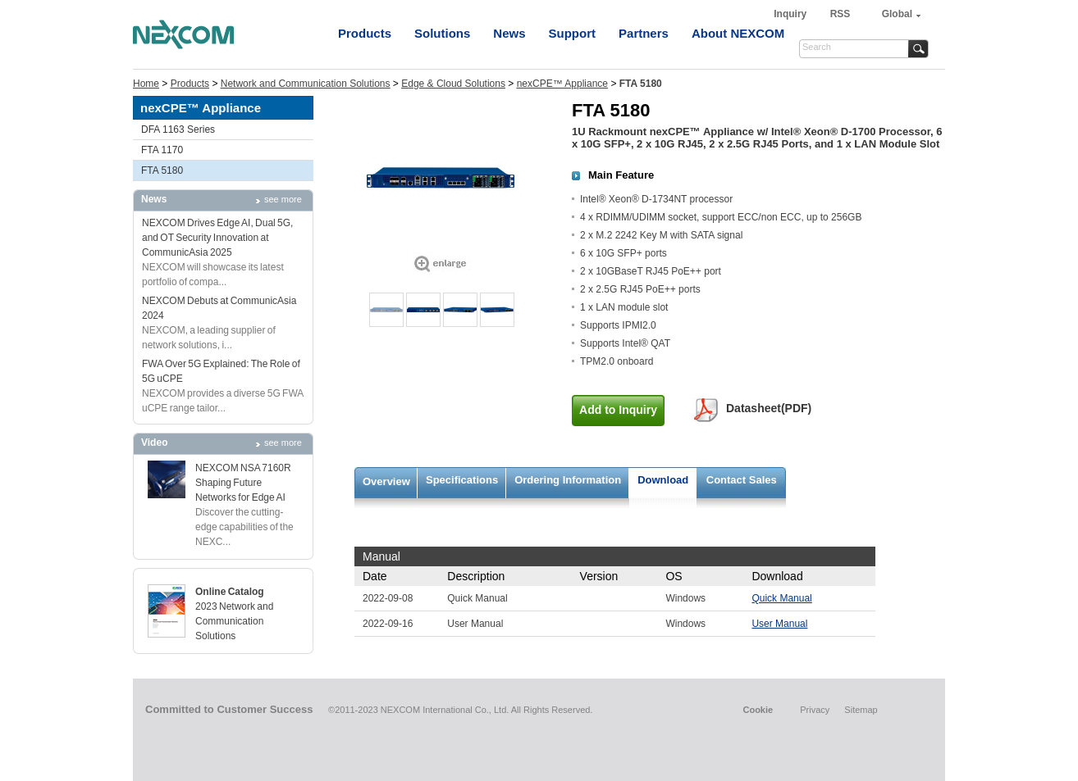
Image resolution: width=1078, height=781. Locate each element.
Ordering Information (567, 480)
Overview (386, 481)
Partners (644, 33)
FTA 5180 (162, 170)
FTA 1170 (162, 150)
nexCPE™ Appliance (562, 83)
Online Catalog (229, 591)
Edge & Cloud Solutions (453, 83)
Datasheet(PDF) (768, 408)
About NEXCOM (738, 33)
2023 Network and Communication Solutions (234, 621)
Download (662, 480)
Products (364, 33)
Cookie (757, 710)
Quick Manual (781, 598)
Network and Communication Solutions (306, 83)
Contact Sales (741, 480)
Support (572, 33)
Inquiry (791, 14)
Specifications (462, 480)
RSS (840, 14)
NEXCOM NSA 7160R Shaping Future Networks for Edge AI (243, 482)
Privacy (814, 710)
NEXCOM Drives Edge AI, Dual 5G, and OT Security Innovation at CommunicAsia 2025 (217, 237)
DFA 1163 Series (178, 129)
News (509, 33)
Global (897, 14)
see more (283, 199)
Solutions (442, 33)
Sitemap (860, 710)
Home (146, 83)
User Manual (779, 623)
